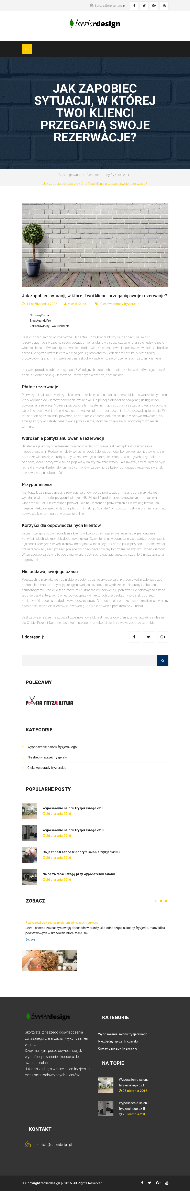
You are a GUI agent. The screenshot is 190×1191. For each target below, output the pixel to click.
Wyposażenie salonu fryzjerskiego (52, 747)
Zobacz (30, 939)
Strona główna (69, 175)
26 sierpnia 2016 (57, 814)
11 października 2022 (39, 304)
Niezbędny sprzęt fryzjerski (47, 757)
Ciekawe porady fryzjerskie (106, 175)
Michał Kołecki (76, 304)
